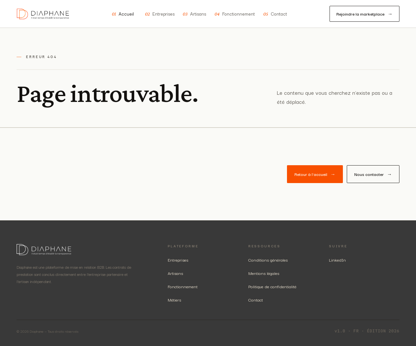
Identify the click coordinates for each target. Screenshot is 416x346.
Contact (275, 14)
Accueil (123, 14)
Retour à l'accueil (314, 174)
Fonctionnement (234, 14)
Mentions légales (263, 273)
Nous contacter (373, 174)
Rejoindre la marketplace (364, 14)
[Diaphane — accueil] (43, 13)
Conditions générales (268, 259)
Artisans (194, 14)
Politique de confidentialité (272, 286)
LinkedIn (337, 259)
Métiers (174, 299)
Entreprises (160, 14)
